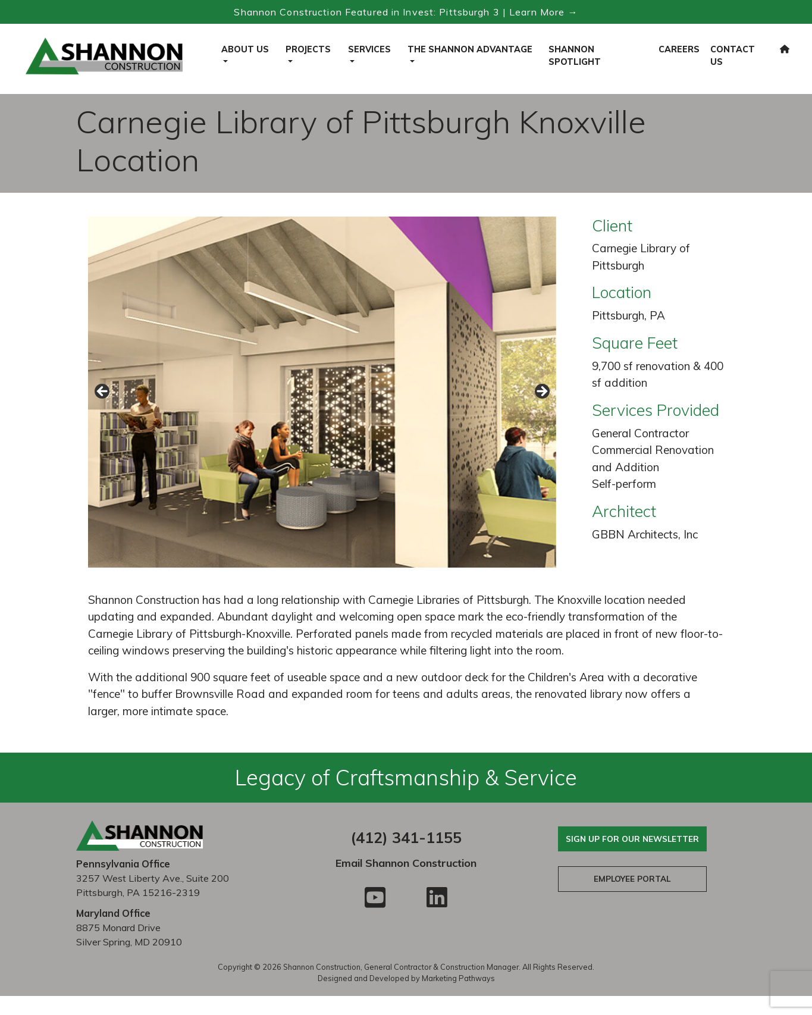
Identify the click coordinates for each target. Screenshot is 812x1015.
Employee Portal (632, 878)
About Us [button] (245, 49)
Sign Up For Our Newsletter (632, 839)
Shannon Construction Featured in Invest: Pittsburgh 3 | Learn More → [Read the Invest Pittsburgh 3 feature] (406, 12)
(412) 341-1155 (406, 837)
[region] (322, 395)
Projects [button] (308, 49)
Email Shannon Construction (406, 863)
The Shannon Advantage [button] (469, 49)
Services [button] (369, 49)
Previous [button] (103, 392)
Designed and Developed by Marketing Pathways (406, 978)
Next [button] (541, 392)
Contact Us (732, 55)
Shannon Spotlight (574, 55)
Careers (679, 49)
